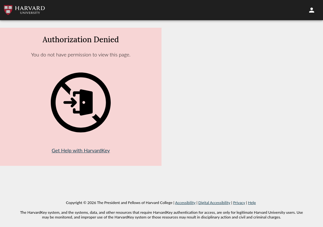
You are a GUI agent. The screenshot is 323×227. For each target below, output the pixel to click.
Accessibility (185, 202)
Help (252, 202)
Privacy (239, 202)
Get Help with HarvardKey (81, 150)
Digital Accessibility (214, 202)
